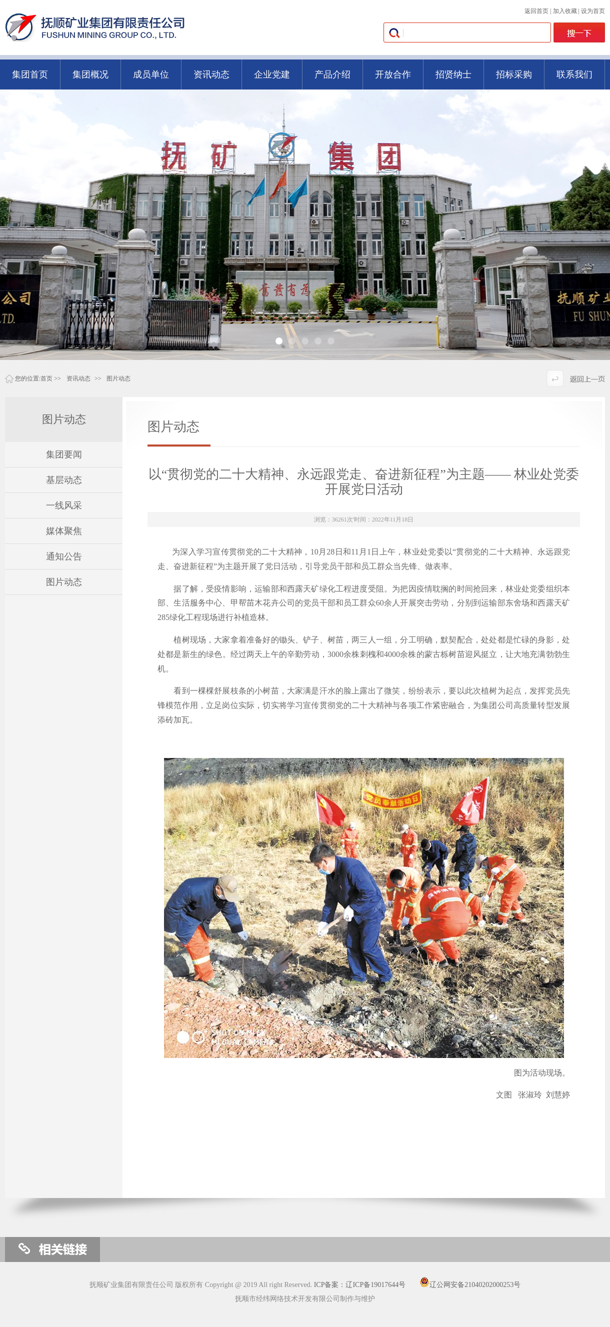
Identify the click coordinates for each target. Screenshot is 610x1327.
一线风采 (64, 505)
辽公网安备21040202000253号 (470, 1284)
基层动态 (64, 480)
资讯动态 (78, 378)
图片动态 (118, 378)
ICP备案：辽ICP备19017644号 (360, 1284)
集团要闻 (64, 455)
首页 (46, 378)
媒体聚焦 (64, 531)
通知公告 (64, 557)
